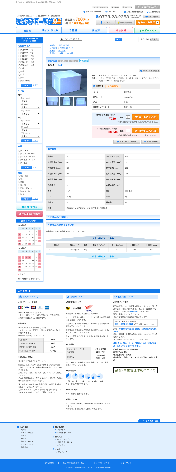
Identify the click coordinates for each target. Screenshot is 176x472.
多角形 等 (24, 191)
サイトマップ (126, 463)
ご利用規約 (49, 463)
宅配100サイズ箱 (26, 56)
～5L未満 (23, 150)
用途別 (23, 438)
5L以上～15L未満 (27, 154)
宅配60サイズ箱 (26, 50)
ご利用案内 (60, 430)
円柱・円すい (25, 188)
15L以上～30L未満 (27, 157)
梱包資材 (24, 447)
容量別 (52, 53)
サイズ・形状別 (27, 433)
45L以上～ (24, 163)
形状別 (52, 51)
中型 (21, 71)
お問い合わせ (61, 452)
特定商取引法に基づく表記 (73, 463)
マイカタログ (61, 445)
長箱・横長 (24, 81)
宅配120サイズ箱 (26, 59)
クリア (35, 85)
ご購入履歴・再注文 (64, 442)
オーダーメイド (27, 444)
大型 (21, 74)
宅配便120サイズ (66, 48)
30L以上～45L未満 (27, 160)
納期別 (52, 45)
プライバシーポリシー (102, 463)
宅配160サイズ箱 (26, 65)
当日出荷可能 (63, 45)
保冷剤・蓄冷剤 (27, 441)
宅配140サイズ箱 (26, 62)
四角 (21, 182)
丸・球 (22, 185)
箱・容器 (23, 176)
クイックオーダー (63, 439)
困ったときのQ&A (63, 433)
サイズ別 (53, 48)
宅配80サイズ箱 (26, 53)
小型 (21, 68)
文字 (21, 194)
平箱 (21, 77)
